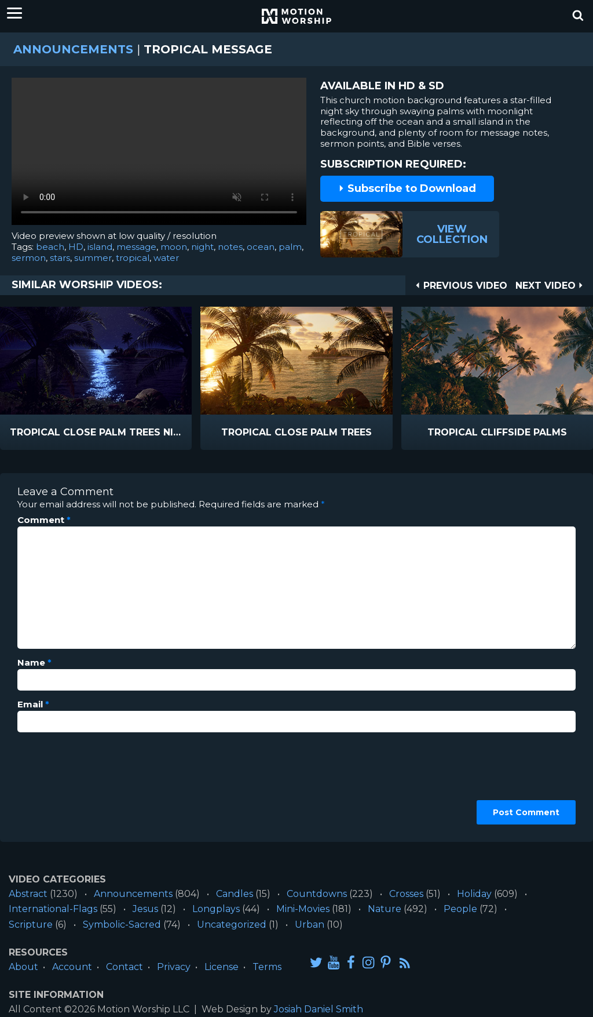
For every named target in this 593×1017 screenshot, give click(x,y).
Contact (124, 966)
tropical (132, 257)
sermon (29, 257)
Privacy (174, 966)
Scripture (31, 924)
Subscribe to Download (407, 188)
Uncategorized (231, 924)
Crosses (406, 893)
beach (50, 246)
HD (75, 246)
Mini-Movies (303, 908)
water (166, 257)
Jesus (145, 908)
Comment (44, 520)
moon (173, 246)
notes (230, 246)
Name (34, 663)
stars (60, 257)
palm (290, 246)
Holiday (474, 893)
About (23, 966)
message (136, 246)
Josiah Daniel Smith (318, 1009)
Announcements (73, 49)
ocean (260, 246)
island (99, 246)
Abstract (28, 893)
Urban (309, 924)
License (221, 966)
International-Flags (53, 908)
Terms (266, 966)
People (460, 908)
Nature (384, 908)
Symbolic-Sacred (122, 924)
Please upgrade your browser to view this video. (159, 154)
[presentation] (64, 783)
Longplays (216, 908)
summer (93, 257)
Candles (234, 893)
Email (33, 704)
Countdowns (317, 893)
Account (72, 966)
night (202, 246)
